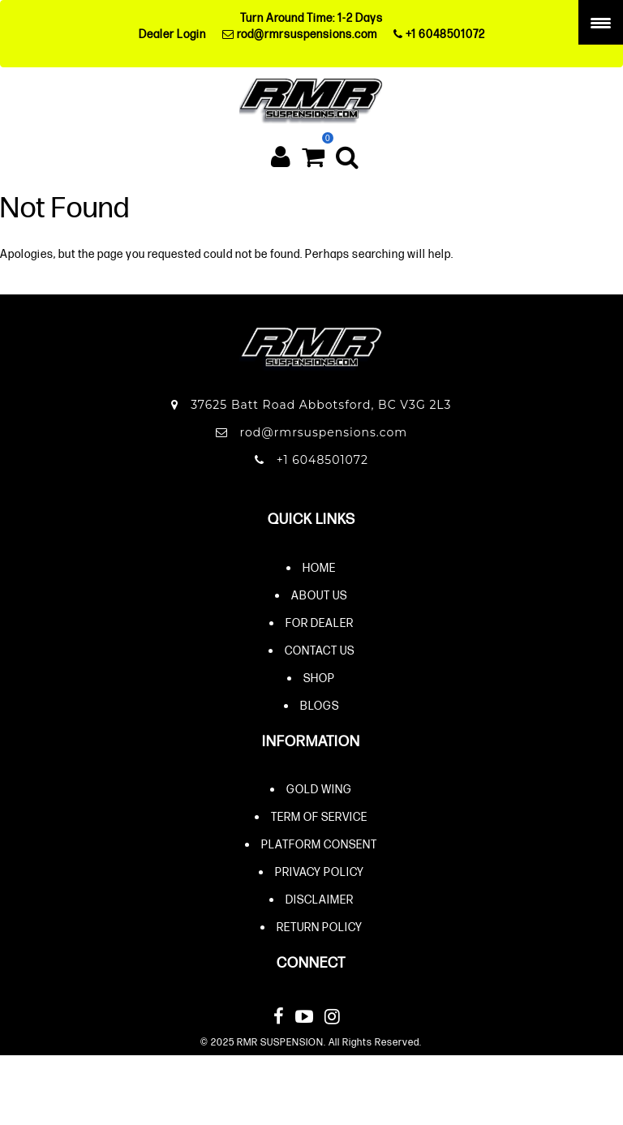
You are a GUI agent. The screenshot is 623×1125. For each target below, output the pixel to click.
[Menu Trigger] (600, 22)
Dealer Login (172, 34)
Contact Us (319, 650)
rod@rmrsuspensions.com (299, 34)
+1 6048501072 (439, 34)
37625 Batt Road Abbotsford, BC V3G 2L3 (311, 404)
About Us (319, 595)
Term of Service (319, 816)
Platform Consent (319, 844)
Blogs (319, 705)
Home (319, 567)
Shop (319, 678)
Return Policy (320, 927)
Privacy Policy (319, 871)
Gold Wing (319, 789)
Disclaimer (320, 899)
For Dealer (320, 622)
